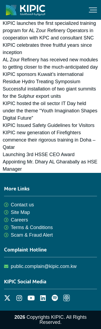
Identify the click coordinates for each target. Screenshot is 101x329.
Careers (19, 220)
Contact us (22, 204)
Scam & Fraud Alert (32, 235)
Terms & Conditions (32, 227)
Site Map (20, 212)
